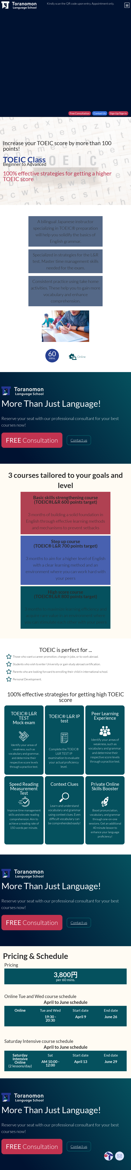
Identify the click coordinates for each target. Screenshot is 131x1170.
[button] (127, 5)
